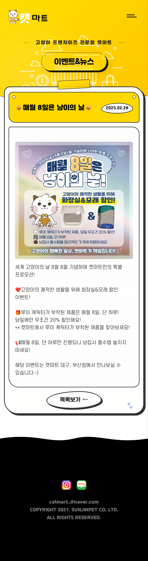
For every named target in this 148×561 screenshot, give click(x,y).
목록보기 (70, 400)
